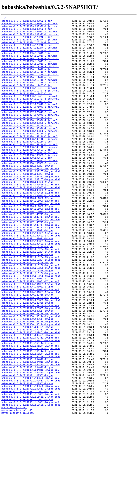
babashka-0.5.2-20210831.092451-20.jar (27, 389)
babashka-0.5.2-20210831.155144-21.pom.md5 (30, 421)
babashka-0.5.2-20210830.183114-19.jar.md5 (30, 373)
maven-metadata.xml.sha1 (17, 492)
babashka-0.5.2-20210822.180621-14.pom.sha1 (30, 289)
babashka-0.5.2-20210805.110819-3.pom (26, 70)
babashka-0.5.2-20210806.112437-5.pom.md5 (29, 112)
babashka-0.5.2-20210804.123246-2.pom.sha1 (30, 57)
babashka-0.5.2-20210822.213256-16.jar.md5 (30, 315)
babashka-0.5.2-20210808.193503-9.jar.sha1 (30, 183)
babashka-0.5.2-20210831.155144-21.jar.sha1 (30, 415)
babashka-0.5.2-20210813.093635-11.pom (27, 224)
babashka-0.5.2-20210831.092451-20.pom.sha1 (30, 405)
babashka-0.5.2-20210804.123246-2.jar (26, 41)
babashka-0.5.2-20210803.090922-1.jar (26, 21)
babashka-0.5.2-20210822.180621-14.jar (27, 273)
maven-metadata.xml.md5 (16, 489)
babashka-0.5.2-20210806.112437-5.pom (26, 108)
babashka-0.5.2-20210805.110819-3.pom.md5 (29, 73)
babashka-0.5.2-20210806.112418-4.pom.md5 (29, 92)
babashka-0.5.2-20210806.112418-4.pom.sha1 (30, 96)
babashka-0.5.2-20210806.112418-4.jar (26, 79)
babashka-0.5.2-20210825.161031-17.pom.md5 (30, 344)
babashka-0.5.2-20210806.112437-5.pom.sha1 (30, 115)
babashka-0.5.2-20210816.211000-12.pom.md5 (30, 247)
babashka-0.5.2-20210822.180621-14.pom (27, 282)
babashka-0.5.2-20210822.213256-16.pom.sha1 (30, 328)
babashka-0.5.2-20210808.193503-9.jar (26, 176)
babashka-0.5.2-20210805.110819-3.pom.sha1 (30, 76)
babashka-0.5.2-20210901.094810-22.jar (27, 427)
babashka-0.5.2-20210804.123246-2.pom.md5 (29, 54)
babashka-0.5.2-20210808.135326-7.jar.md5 (29, 141)
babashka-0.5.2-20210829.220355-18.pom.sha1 (30, 366)
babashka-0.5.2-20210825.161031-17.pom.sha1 (30, 347)
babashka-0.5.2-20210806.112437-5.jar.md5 (29, 102)
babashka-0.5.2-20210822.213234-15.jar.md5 (30, 295)
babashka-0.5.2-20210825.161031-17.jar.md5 (30, 334)
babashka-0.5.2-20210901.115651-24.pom (27, 476)
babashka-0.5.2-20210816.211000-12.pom (27, 244)
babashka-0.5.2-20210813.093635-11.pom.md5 (30, 228)
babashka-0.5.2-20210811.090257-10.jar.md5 (30, 199)
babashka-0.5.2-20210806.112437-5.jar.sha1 (30, 105)
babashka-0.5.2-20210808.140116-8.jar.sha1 (30, 163)
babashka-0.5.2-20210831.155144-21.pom (27, 418)
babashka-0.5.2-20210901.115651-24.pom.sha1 (30, 482)
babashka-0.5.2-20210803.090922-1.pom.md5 (29, 34)
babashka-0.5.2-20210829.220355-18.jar (27, 350)
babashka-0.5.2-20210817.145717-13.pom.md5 (30, 266)
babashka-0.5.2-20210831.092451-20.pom (27, 398)
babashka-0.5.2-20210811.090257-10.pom (27, 205)
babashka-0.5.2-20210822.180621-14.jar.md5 (30, 276)
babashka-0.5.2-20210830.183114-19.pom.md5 (30, 382)
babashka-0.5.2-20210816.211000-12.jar (27, 234)
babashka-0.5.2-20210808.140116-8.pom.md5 (29, 170)
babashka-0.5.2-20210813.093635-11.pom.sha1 (30, 231)
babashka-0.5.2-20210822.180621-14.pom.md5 (30, 286)
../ (3, 18)
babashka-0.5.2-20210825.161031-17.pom (27, 340)
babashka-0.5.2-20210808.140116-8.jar (26, 157)
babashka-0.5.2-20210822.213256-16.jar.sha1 (30, 318)
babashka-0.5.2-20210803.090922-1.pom (26, 31)
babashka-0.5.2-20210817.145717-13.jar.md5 (30, 257)
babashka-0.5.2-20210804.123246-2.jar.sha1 (30, 47)
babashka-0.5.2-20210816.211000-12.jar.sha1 (30, 241)
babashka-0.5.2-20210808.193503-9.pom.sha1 (30, 192)
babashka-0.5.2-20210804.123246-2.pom (26, 50)
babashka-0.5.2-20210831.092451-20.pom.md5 (30, 402)
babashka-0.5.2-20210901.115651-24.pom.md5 (30, 479)
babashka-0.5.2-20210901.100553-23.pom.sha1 (30, 463)
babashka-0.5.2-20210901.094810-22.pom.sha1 (30, 444)
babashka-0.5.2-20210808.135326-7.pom (26, 147)
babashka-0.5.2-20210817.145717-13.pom (27, 263)
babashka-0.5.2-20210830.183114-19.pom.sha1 (30, 386)
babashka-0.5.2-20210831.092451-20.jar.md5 (30, 392)
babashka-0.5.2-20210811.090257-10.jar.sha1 (30, 202)
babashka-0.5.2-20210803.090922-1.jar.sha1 (30, 28)
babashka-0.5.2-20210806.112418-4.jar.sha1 (30, 86)
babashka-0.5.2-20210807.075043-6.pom (26, 128)
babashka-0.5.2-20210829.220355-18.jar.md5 (30, 353)
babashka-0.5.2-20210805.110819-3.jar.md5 (29, 63)
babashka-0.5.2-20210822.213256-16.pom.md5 (30, 324)
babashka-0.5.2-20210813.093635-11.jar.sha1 (30, 221)
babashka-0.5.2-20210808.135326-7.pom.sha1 (30, 154)
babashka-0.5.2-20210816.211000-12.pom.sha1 (30, 250)
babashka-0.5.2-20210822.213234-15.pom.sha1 (30, 308)
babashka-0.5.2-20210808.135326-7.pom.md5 (29, 150)
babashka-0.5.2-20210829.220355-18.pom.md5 (30, 363)
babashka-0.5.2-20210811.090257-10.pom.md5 (30, 208)
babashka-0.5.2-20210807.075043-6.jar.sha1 (30, 125)
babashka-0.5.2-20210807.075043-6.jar (26, 118)
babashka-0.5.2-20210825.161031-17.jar (27, 331)
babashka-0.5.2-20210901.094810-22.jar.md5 (30, 431)
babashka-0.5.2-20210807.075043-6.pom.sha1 (30, 134)
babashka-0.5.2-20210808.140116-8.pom (26, 166)
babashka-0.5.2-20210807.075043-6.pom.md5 (29, 131)
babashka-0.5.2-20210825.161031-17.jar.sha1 (30, 337)
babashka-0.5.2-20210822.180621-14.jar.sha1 (30, 279)
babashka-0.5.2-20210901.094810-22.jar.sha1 (30, 434)
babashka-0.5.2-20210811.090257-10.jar (27, 195)
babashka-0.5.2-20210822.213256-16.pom (27, 321)
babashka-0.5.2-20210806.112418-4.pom (26, 89)
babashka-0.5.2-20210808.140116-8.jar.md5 (29, 160)
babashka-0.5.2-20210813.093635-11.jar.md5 (30, 218)
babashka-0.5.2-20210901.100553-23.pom (27, 456)
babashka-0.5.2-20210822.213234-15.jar (27, 292)
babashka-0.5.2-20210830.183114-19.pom (27, 379)
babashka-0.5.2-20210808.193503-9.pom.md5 (29, 189)
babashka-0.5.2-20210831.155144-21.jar (27, 408)
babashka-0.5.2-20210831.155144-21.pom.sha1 (30, 424)
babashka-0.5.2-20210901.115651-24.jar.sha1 (30, 473)
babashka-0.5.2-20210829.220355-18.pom (27, 360)
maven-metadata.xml (14, 485)
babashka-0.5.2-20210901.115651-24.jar (27, 466)
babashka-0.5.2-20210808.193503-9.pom (26, 186)
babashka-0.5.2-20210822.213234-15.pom (27, 302)
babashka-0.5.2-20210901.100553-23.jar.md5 (30, 450)
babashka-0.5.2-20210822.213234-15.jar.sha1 (30, 299)
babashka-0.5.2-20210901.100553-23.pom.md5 (30, 460)
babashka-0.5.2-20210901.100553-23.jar (27, 447)
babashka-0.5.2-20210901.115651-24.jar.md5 (30, 469)
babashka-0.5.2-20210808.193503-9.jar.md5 (29, 179)
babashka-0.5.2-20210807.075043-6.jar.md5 (29, 121)
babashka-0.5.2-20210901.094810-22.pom (27, 437)
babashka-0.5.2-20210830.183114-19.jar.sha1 (30, 376)
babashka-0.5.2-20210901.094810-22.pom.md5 (30, 440)
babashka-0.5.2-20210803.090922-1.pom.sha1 (30, 38)
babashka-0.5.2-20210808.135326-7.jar (26, 137)
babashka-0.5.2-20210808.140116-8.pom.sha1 (30, 173)
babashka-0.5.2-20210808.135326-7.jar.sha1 (30, 144)
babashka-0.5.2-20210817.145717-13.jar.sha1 (30, 260)
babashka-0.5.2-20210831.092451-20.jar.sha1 (30, 395)
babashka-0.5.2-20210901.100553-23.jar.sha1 (30, 453)
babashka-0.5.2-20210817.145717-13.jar (27, 253)
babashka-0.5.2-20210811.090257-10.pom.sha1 (30, 212)
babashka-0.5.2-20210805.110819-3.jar (26, 60)
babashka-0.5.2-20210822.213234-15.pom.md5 (30, 305)
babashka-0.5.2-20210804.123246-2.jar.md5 (29, 44)
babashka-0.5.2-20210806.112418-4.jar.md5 (29, 83)
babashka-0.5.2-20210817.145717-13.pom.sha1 (30, 270)
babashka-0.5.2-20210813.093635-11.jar (27, 215)
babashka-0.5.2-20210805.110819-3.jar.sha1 (30, 67)
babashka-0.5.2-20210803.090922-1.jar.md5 (29, 25)
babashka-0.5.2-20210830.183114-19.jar (27, 369)
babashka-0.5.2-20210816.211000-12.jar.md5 (30, 237)
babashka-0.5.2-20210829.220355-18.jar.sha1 (30, 357)
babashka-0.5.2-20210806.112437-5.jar (26, 99)
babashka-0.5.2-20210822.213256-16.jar (27, 311)
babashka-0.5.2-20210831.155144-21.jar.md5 (30, 411)
